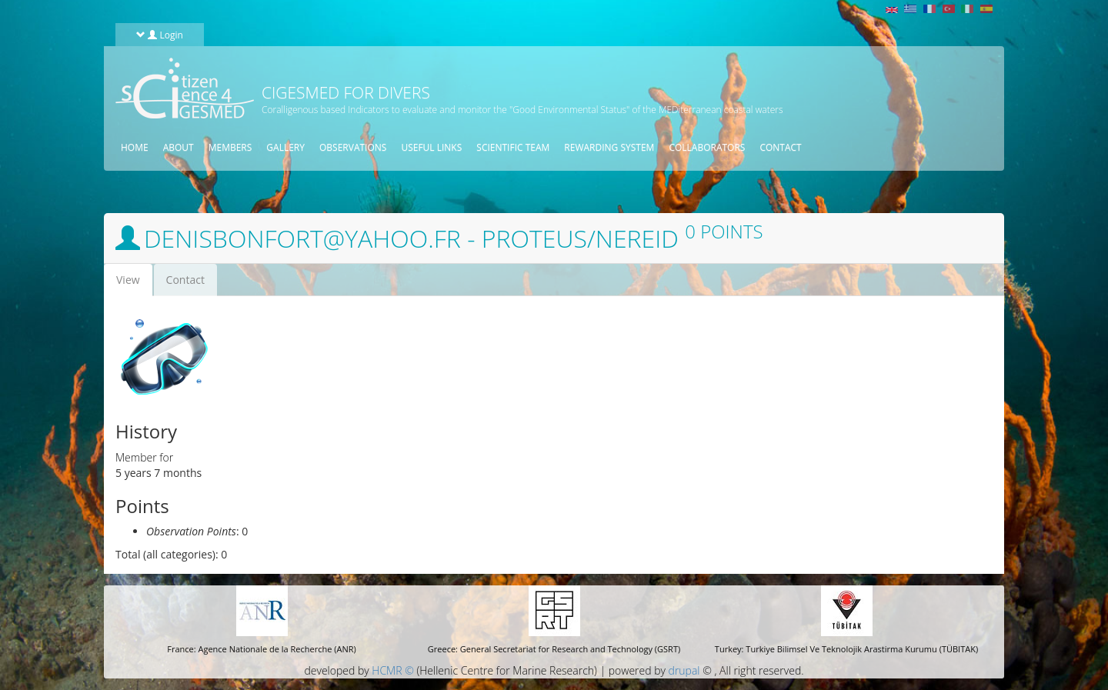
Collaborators (707, 147)
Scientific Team (512, 147)
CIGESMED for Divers (346, 92)
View (134, 284)
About (178, 147)
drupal (684, 670)
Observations (352, 147)
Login (159, 34)
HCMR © (392, 670)
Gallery (285, 147)
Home (135, 147)
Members (230, 147)
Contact (780, 147)
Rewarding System (609, 147)
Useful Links (431, 147)
